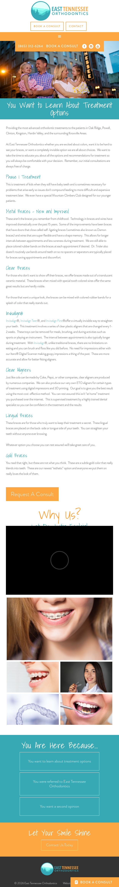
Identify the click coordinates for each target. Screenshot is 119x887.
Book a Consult (47, 26)
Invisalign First (54, 320)
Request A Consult (32, 494)
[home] (59, 11)
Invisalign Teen (28, 320)
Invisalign (11, 320)
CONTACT (76, 26)
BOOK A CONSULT (62, 46)
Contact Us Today (59, 845)
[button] (59, 36)
